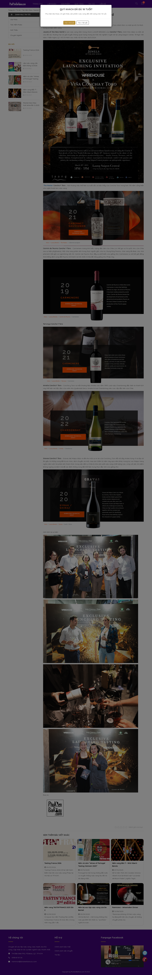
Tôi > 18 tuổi (69, 23)
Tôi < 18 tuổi (82, 23)
